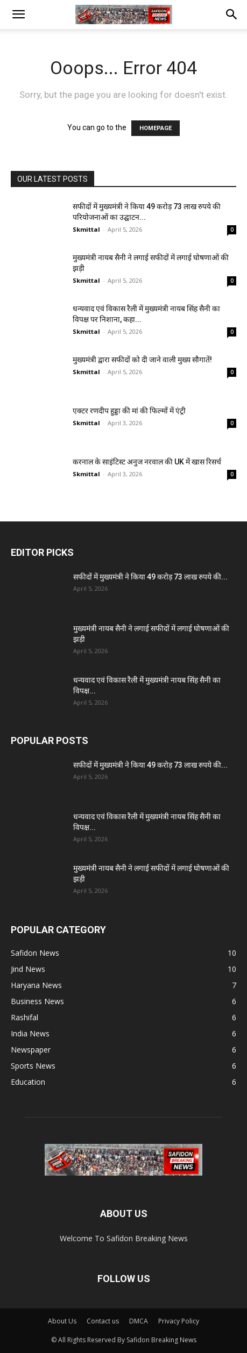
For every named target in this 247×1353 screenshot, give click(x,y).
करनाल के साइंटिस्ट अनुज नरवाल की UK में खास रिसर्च (147, 461)
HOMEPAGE (155, 128)
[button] (18, 14)
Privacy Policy (178, 1321)
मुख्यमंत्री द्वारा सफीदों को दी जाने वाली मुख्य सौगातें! (142, 359)
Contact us (103, 1321)
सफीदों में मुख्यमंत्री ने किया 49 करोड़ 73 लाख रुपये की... (150, 576)
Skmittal (86, 229)
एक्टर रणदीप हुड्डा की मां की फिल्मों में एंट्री (129, 410)
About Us (62, 1321)
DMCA (138, 1321)
